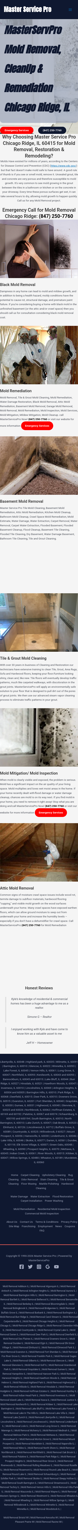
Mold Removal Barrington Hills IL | (21, 1295)
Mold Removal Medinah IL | (57, 1430)
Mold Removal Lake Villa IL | (54, 1413)
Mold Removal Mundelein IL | (31, 1443)
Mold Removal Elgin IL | (37, 1343)
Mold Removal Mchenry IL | (29, 1430)
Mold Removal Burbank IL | (33, 1312)
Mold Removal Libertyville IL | (44, 1417)
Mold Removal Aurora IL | (64, 1290)
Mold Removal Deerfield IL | (64, 1334)
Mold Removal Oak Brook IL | (61, 1452)
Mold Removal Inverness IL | (54, 1395)
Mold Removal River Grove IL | (42, 1461)
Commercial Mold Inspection (42, 1213)
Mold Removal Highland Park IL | (29, 1382)
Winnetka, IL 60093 (63, 1066)
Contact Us (26, 1221)
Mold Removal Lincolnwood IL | (33, 1421)
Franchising (28, 1226)
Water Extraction (40, 1196)
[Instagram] (39, 1266)
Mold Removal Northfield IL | (31, 1452)
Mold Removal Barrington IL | (54, 1295)
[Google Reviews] (47, 1266)
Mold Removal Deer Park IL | (34, 1334)
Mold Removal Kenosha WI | (44, 1517)
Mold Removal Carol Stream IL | (46, 1317)
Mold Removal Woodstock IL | (46, 1509)
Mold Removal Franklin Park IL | (38, 1356)
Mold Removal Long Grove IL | (45, 1426)
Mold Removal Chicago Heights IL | (41, 1321)
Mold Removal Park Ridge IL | (45, 1456)
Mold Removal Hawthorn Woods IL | (42, 1378)
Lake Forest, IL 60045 (15, 1070)
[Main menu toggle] (70, 10)
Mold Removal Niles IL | (15, 1448)
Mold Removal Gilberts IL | (26, 1360)
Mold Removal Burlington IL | (62, 1312)
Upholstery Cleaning (54, 1174)
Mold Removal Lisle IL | (17, 1426)
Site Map (14, 1226)
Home (14, 1174)
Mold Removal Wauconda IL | (20, 1491)
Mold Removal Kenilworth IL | (15, 1404)
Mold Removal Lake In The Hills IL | (21, 1413)
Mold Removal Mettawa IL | (45, 1435)
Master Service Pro (27, 9)
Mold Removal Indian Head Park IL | (21, 1395)
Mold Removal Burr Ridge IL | (15, 1317)
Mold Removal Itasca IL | (38, 1400)
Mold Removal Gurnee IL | (55, 1369)
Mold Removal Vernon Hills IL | (36, 1487)
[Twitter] (30, 1266)
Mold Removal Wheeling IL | (19, 1500)
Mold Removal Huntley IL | (64, 1391)
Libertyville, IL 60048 (12, 1061)
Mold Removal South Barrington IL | (20, 1483)
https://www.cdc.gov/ (63, 165)
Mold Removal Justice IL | (64, 1400)
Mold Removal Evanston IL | (15, 1352)
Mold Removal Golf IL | (36, 1365)
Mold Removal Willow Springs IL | (51, 1500)
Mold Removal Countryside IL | (21, 1330)
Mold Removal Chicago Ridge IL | (29, 1325)
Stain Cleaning (48, 1179)
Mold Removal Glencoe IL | (54, 1360)
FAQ (41, 1230)
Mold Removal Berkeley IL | (21, 1304)
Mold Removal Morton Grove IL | (36, 1439)
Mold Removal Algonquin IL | (45, 1286)
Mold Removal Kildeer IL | (44, 1404)
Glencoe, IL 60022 (39, 1066)
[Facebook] (21, 1266)
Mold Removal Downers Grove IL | (52, 1338)
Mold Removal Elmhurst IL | (27, 1347)
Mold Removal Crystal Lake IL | (54, 1330)
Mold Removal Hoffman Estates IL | (32, 1391)
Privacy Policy (69, 1221)
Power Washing (54, 1200)
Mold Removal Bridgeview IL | (44, 1308)
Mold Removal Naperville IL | (60, 1443)
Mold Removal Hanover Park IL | (43, 1373)
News (58, 1226)
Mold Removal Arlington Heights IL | (32, 1290)
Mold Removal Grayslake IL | (27, 1369)
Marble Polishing (49, 1183)
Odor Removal (29, 1179)
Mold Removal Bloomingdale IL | (52, 1304)
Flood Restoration (62, 1196)
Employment (45, 1226)
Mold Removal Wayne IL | (48, 1491)
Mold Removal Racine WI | (49, 1522)
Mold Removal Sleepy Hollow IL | (60, 1478)
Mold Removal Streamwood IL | (54, 1483)
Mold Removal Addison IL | (16, 1286)
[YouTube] (56, 1266)
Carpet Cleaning (30, 1174)
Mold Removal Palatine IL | (16, 1456)
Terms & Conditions (46, 1221)
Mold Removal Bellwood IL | (36, 1299)
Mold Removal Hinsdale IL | (45, 1386)
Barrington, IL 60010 (15, 1066)
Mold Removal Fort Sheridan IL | (45, 1352)
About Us (11, 1221)
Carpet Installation (31, 1200)
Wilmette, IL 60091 (67, 1061)
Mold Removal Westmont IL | (36, 1496)
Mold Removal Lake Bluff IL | (30, 1408)
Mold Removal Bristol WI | (17, 1517)
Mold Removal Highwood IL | (61, 1382)
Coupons (69, 1226)
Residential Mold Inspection (54, 1209)
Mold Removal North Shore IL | (43, 1448)
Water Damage (19, 1196)
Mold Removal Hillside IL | (17, 1386)
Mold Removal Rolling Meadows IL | (35, 1465)
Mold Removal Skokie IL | (30, 1478)
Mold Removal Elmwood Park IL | (59, 1347)
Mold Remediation (24, 1209)
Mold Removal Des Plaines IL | (18, 1338)
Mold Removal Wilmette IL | (45, 1504)
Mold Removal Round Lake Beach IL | (53, 1469)
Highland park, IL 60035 (40, 1061)
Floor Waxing (28, 1183)
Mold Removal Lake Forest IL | (61, 1408)
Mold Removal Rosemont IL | (18, 1469)
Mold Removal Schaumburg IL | (44, 1474)
